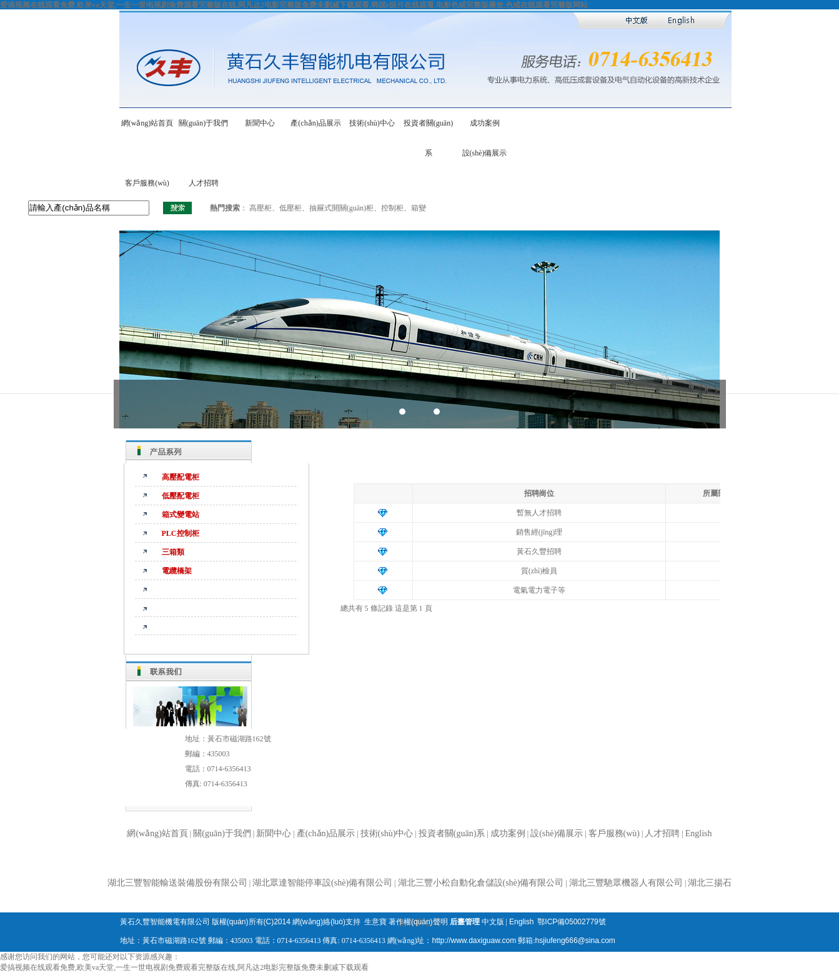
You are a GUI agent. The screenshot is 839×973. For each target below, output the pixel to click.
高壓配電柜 (180, 477)
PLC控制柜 (180, 533)
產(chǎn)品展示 (315, 123)
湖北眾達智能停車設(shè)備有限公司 (322, 882)
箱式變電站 (180, 514)
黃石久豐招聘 (539, 551)
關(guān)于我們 (203, 123)
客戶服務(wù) (147, 183)
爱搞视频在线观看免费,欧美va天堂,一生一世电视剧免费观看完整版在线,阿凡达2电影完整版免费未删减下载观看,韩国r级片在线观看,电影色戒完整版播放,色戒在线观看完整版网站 (294, 5)
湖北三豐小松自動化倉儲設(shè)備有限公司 (481, 882)
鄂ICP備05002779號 (571, 921)
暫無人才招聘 (539, 512)
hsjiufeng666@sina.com (575, 940)
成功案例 (485, 123)
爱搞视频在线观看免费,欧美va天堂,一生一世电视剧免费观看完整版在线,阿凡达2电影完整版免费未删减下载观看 (184, 967)
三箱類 (173, 552)
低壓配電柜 (180, 495)
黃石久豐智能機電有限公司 (165, 921)
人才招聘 (204, 183)
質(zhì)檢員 (539, 570)
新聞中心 (260, 123)
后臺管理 (465, 921)
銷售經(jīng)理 (539, 532)
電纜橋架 (177, 570)
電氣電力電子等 (539, 590)
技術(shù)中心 (372, 123)
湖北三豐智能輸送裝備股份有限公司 (177, 882)
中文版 (493, 921)
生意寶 (375, 921)
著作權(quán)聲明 (418, 921)
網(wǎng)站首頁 (147, 123)
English (698, 833)
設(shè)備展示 (484, 153)
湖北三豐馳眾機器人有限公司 (626, 882)
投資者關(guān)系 (452, 833)
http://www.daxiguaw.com (474, 940)
